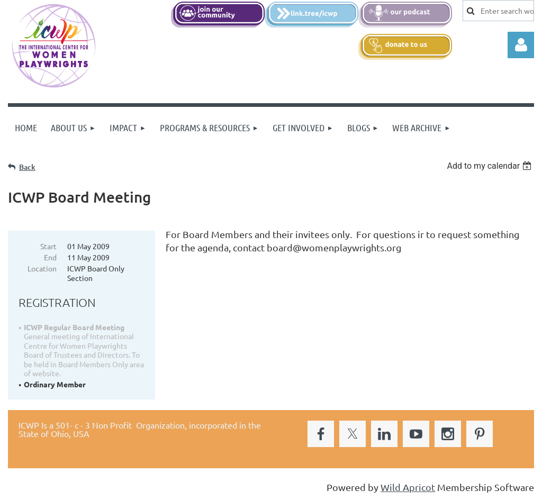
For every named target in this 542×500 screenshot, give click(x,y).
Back (27, 167)
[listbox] (490, 165)
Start (48, 246)
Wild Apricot (408, 487)
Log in (521, 45)
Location (42, 268)
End (50, 257)
